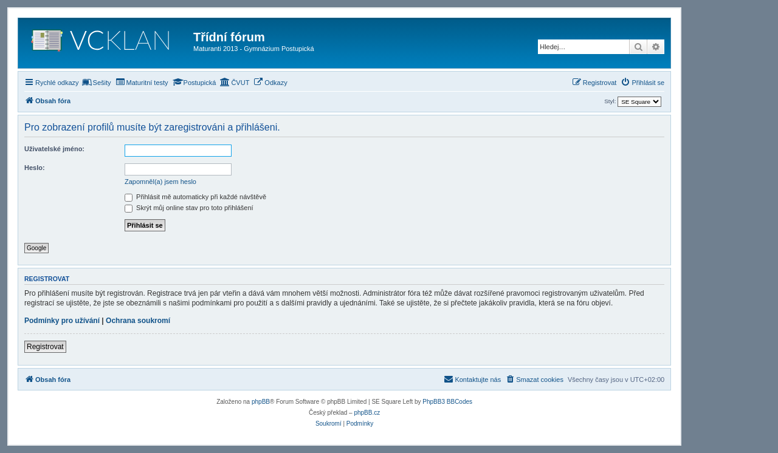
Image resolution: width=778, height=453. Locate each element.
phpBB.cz (367, 412)
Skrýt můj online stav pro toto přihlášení (189, 207)
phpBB (261, 401)
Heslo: (34, 167)
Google (36, 248)
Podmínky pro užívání (62, 320)
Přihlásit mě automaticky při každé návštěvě (195, 196)
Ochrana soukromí (138, 320)
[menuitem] (96, 82)
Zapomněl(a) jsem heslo (160, 181)
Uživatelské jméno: (54, 148)
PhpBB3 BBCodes (447, 401)
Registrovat (45, 346)
